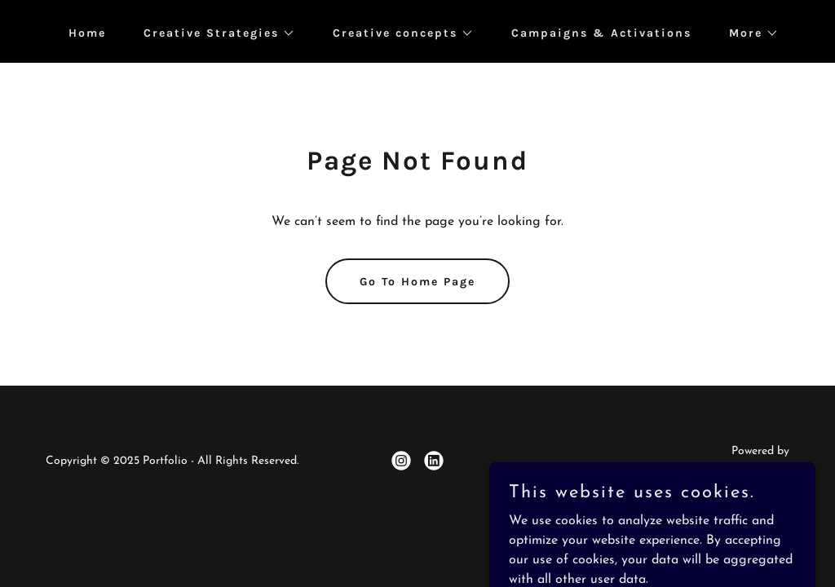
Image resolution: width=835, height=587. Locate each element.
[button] (213, 33)
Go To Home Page (417, 282)
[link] (401, 460)
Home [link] (87, 33)
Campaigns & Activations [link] (601, 33)
